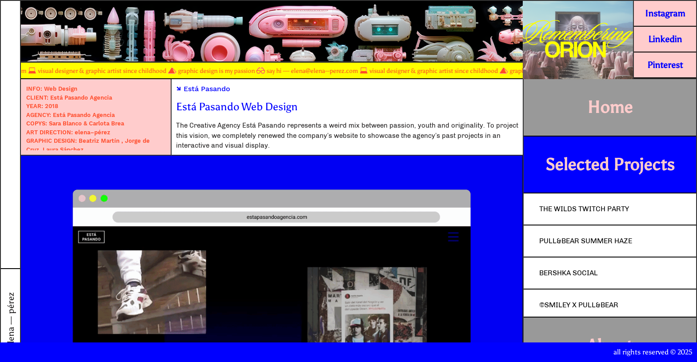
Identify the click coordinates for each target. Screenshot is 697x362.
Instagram (665, 13)
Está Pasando (203, 88)
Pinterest (665, 65)
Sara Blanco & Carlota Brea (86, 123)
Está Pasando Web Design (237, 106)
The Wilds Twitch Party (584, 209)
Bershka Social (568, 273)
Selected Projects (609, 164)
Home (610, 107)
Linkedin (665, 39)
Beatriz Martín (100, 140)
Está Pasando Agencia (81, 97)
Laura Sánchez (63, 149)
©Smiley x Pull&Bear (578, 305)
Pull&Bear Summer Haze (585, 241)
